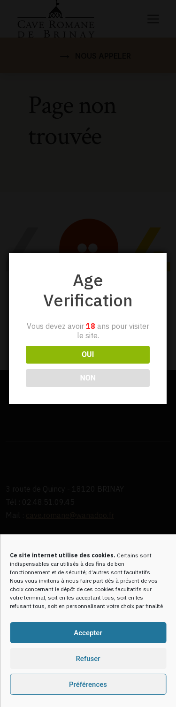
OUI (87, 334)
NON (87, 357)
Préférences (88, 684)
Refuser (88, 658)
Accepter (88, 633)
